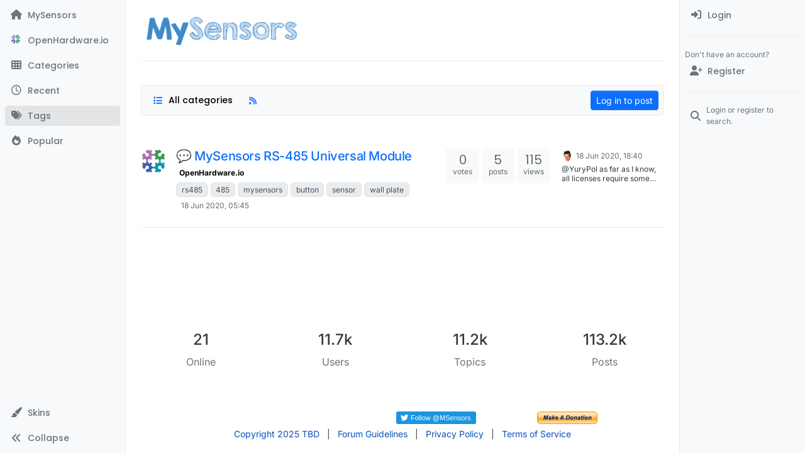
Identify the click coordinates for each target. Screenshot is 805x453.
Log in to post (624, 100)
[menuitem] (742, 15)
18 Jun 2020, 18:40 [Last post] (609, 155)
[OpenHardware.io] (62, 40)
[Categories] (62, 65)
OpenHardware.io (211, 172)
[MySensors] (62, 15)
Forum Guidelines (373, 433)
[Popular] (62, 141)
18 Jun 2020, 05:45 (215, 205)
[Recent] (62, 91)
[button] (62, 413)
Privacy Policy (455, 433)
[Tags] (62, 116)
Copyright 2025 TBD (276, 433)
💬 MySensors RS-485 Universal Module (294, 156)
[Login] (742, 15)
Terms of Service (536, 433)
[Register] (742, 71)
